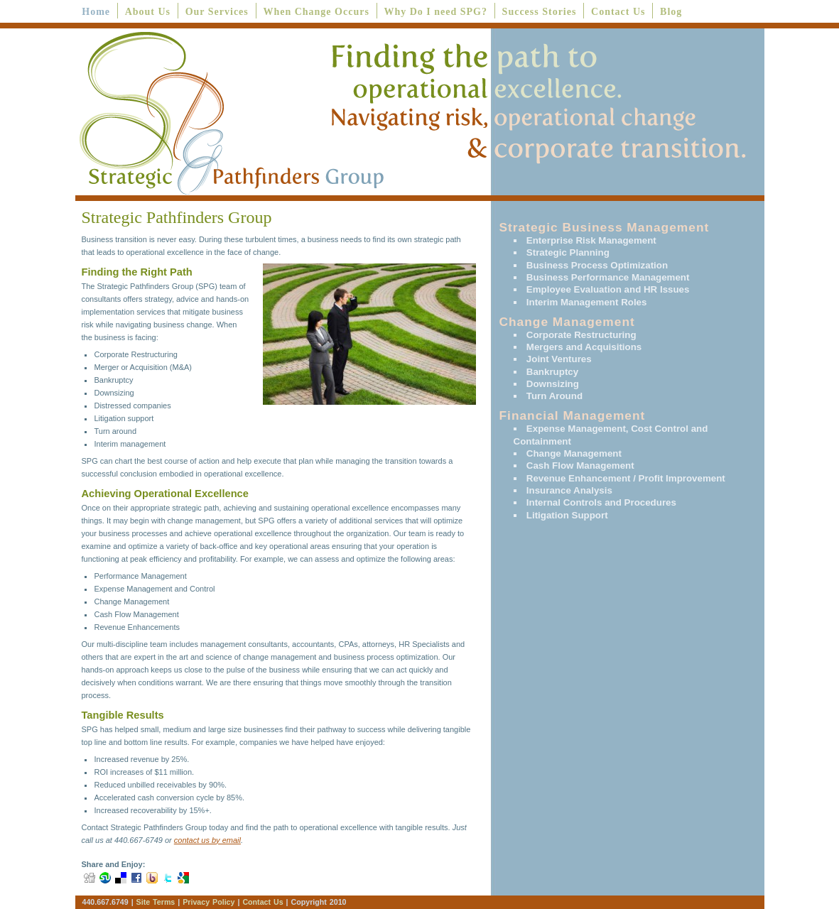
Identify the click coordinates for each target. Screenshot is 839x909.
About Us (147, 11)
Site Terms (155, 902)
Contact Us (618, 11)
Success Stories (539, 11)
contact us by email (207, 840)
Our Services (217, 11)
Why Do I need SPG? (435, 11)
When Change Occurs (316, 11)
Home (96, 11)
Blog (671, 11)
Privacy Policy (210, 902)
